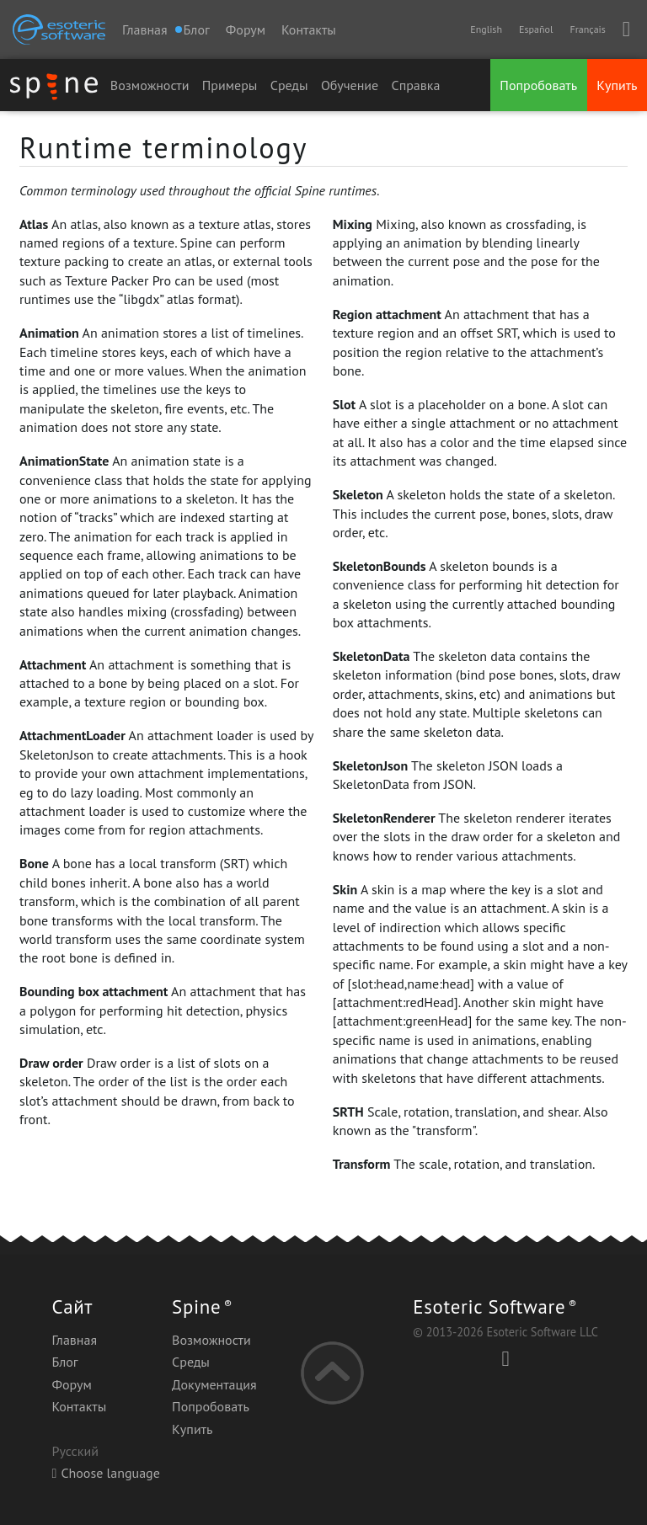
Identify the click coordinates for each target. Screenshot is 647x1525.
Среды (289, 85)
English (486, 29)
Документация (214, 1384)
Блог (64, 1361)
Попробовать (538, 85)
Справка (416, 85)
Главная (145, 29)
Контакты (308, 29)
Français (587, 29)
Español (536, 29)
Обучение (349, 85)
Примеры (230, 85)
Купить (616, 85)
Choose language (105, 1472)
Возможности (150, 85)
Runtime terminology (163, 147)
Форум (245, 29)
